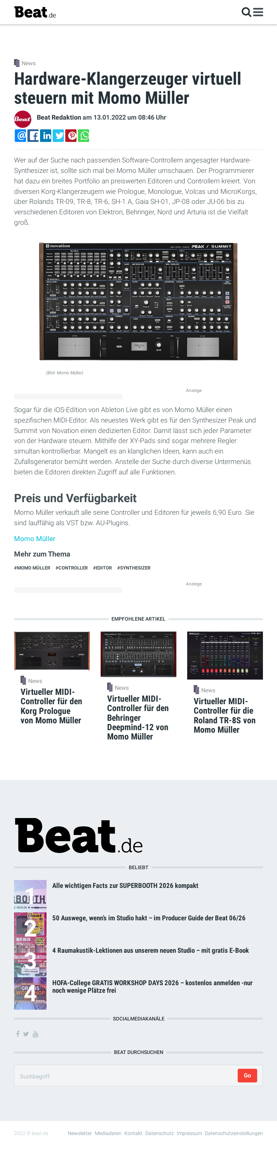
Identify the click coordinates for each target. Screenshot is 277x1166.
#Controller (72, 568)
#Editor (102, 568)
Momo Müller (34, 539)
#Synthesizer (133, 568)
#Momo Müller (32, 568)
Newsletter (80, 1133)
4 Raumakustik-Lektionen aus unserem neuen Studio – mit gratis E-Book (150, 950)
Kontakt (133, 1133)
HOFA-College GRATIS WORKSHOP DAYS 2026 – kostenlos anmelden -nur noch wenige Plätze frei (152, 987)
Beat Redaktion (59, 117)
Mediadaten (108, 1133)
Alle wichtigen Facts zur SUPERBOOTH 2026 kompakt (125, 885)
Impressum (189, 1133)
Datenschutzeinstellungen (234, 1133)
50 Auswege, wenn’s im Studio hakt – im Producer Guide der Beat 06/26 (149, 918)
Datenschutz (159, 1133)
